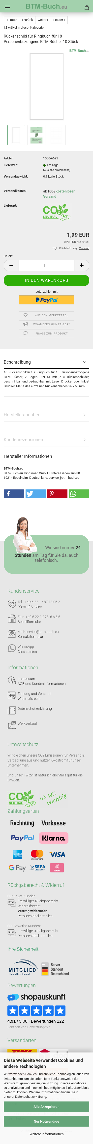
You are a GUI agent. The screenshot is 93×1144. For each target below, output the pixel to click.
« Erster (11, 20)
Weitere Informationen (47, 1134)
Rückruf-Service (30, 607)
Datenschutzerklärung (30, 1096)
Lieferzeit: (11, 165)
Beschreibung (17, 362)
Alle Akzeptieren (46, 1107)
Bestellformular (29, 622)
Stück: (8, 256)
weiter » (43, 20)
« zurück (27, 20)
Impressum (26, 679)
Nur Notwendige (46, 1121)
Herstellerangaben (22, 414)
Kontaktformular (30, 637)
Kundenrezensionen (23, 439)
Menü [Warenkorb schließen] (7, 7)
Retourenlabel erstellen (35, 916)
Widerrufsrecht (29, 699)
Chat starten (27, 652)
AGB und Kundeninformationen (42, 684)
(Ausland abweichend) (56, 170)
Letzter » (59, 20)
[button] (11, 265)
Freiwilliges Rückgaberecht (38, 901)
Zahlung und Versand (34, 694)
